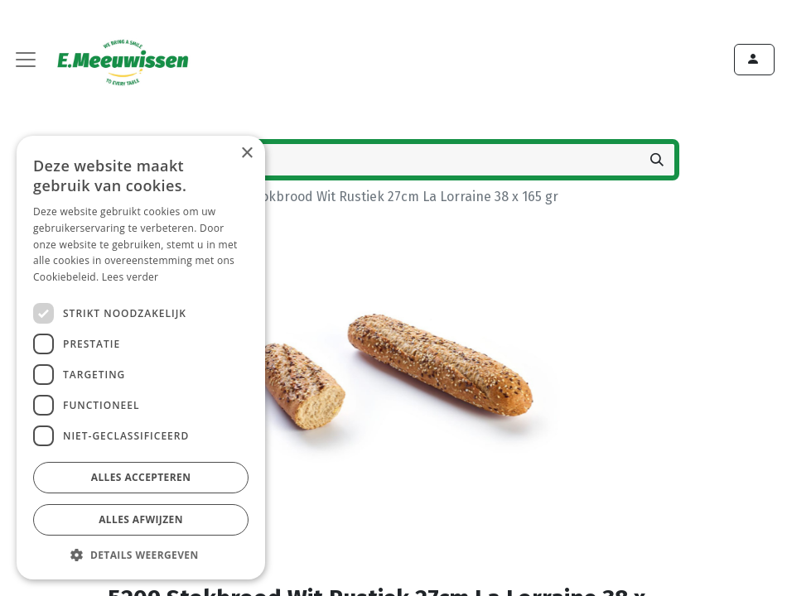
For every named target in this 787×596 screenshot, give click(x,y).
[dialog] (141, 357)
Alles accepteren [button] (141, 477)
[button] (141, 554)
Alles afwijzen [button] (141, 519)
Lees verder (130, 277)
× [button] (246, 153)
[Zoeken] (657, 159)
